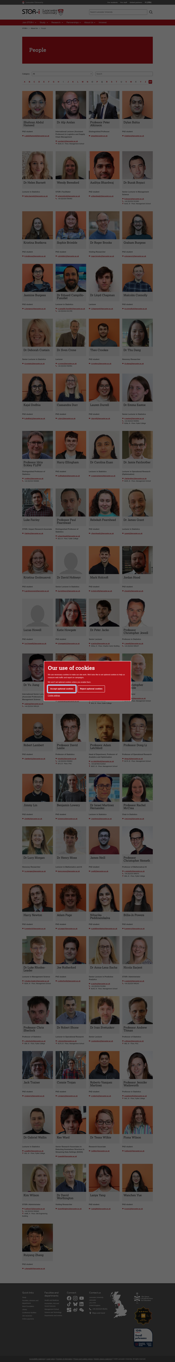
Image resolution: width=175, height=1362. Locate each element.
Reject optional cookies (91, 689)
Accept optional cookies (61, 689)
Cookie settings (54, 696)
